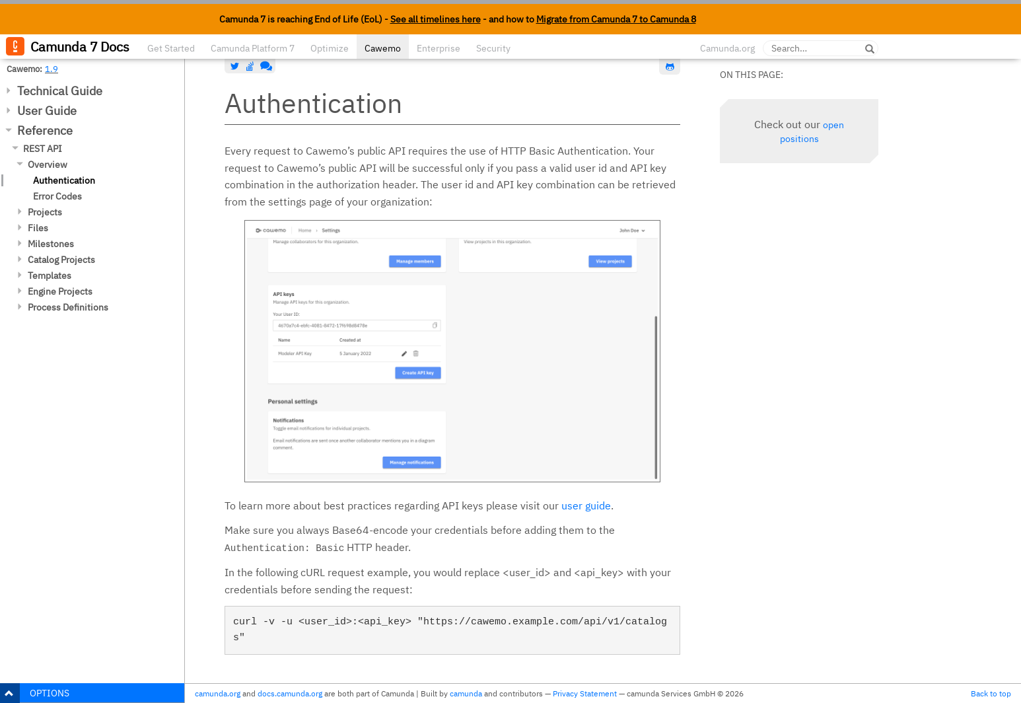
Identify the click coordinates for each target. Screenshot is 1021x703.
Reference (45, 130)
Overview (47, 164)
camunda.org (217, 693)
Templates (49, 275)
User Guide (47, 110)
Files (38, 228)
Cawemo (383, 48)
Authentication (64, 180)
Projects (45, 212)
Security (493, 48)
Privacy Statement (585, 693)
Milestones (51, 244)
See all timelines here (435, 19)
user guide (586, 505)
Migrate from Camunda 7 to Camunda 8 (616, 19)
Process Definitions (68, 307)
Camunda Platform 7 (253, 48)
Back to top (991, 693)
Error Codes (57, 196)
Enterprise (438, 48)
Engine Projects (60, 291)
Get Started (171, 48)
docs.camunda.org (290, 693)
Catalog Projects (61, 260)
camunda (466, 693)
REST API (42, 149)
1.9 (51, 69)
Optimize (329, 48)
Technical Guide (59, 90)
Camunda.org (727, 48)
